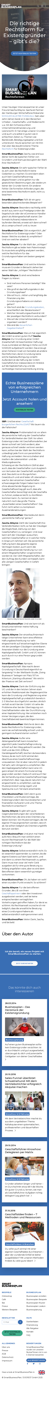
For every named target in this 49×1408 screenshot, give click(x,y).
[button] (45, 6)
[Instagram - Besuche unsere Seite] (40, 1363)
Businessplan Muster (35, 1303)
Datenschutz (7, 1357)
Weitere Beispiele (9, 1310)
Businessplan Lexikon (35, 1306)
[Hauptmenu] (42, 6)
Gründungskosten (34, 307)
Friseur (5, 1306)
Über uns (6, 1347)
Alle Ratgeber (32, 1328)
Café (4, 1299)
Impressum (7, 1361)
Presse (5, 1350)
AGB (4, 1354)
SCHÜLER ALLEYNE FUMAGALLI (18, 116)
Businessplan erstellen (36, 1296)
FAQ (28, 1335)
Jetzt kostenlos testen (12, 1333)
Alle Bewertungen (36, 1360)
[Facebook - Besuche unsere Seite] (28, 1363)
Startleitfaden (32, 1322)
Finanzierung (32, 1325)
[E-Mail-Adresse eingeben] (10, 1322)
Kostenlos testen (24, 410)
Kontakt (29, 1332)
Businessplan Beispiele (36, 1299)
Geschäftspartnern (11, 893)
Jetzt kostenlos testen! (24, 53)
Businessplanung (34, 1310)
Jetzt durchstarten (24, 963)
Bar (3, 1303)
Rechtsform (8, 149)
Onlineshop (7, 1296)
